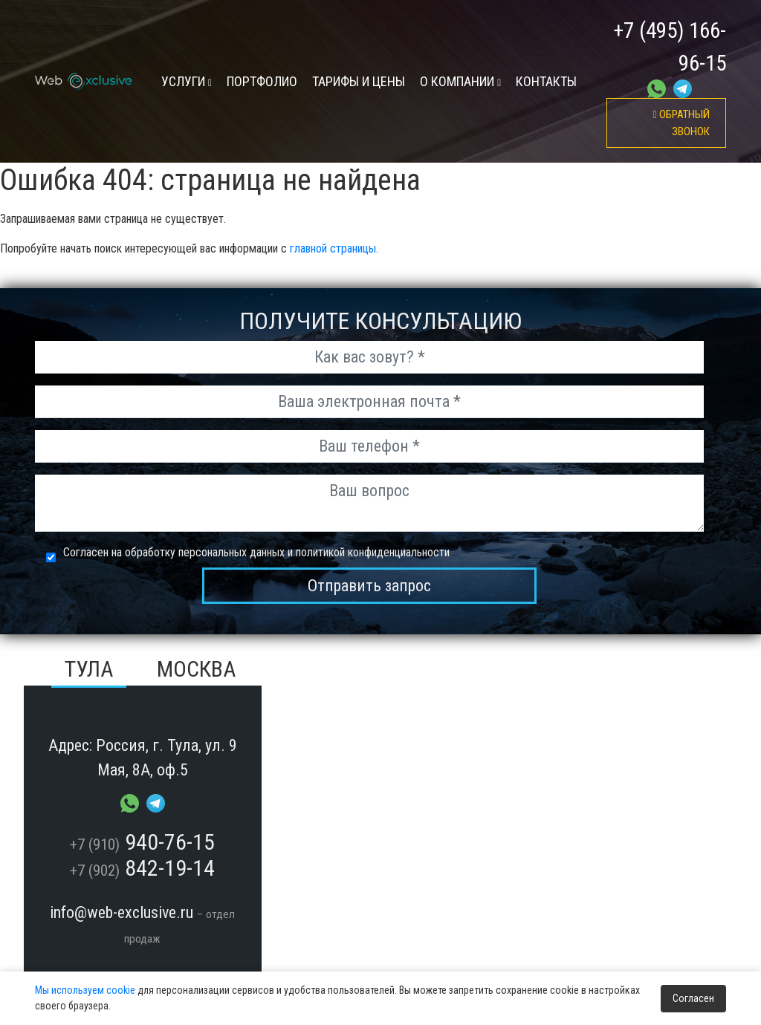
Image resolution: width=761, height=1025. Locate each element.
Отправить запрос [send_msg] (369, 585)
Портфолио (262, 81)
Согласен (693, 998)
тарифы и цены (358, 81)
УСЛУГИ (186, 81)
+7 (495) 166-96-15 (669, 47)
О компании (460, 81)
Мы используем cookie (85, 990)
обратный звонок (681, 123)
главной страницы (333, 248)
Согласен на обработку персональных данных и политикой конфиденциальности (256, 552)
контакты (546, 81)
